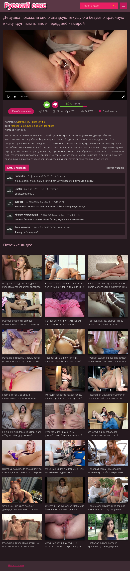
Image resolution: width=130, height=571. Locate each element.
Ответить (62, 176)
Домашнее (23, 122)
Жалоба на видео (21, 111)
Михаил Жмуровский (26, 214)
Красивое (32, 126)
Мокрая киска (18, 126)
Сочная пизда (46, 126)
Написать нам (16, 565)
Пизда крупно (38, 122)
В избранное (110, 111)
